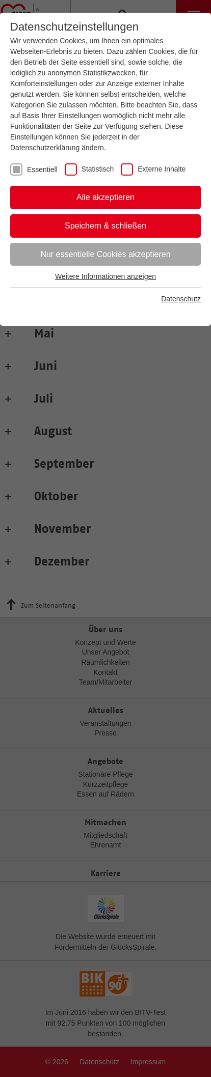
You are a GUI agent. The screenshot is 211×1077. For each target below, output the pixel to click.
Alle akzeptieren (105, 197)
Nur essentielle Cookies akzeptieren (105, 254)
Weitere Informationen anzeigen (105, 276)
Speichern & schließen (105, 225)
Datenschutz (181, 299)
